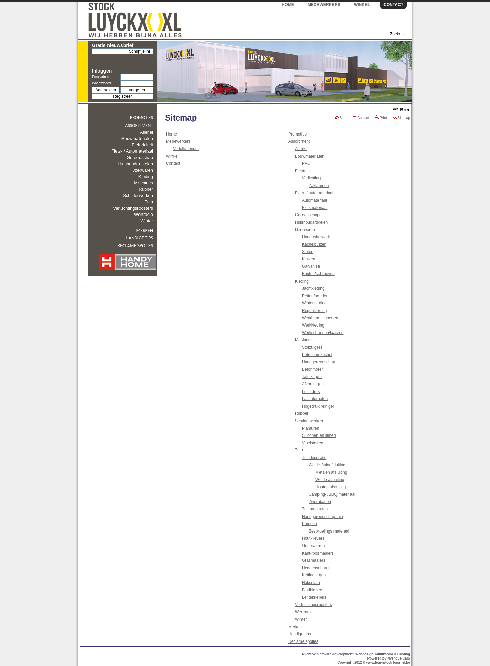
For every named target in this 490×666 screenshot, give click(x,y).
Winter (146, 220)
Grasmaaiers (313, 560)
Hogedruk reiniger (318, 406)
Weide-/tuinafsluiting (327, 465)
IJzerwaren (142, 170)
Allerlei (146, 132)
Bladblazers (312, 590)
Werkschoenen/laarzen (323, 332)
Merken (144, 230)
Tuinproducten (315, 509)
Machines (143, 182)
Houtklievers (313, 538)
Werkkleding (313, 325)
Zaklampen (319, 185)
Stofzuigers (312, 347)
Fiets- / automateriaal (132, 151)
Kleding (145, 176)
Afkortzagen (313, 384)
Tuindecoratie (314, 457)
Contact (393, 4)
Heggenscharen (316, 568)
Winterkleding (314, 303)
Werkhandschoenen (320, 318)
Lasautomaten (315, 398)
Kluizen (308, 259)
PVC (306, 163)
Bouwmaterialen (137, 138)
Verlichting (311, 178)
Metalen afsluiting (331, 472)
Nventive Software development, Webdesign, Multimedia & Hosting (356, 654)
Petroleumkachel (317, 354)
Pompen (309, 523)
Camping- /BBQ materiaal (332, 494)
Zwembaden (320, 501)
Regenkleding (314, 310)
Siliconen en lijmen (319, 435)
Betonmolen (313, 369)
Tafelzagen (312, 376)
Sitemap (401, 118)
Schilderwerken (138, 195)
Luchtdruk (311, 391)
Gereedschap (140, 157)
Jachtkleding (313, 288)
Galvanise (311, 266)
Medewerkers (324, 4)
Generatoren (313, 545)
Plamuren (310, 428)
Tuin (149, 201)
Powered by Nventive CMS (388, 658)
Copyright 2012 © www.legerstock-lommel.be (373, 662)
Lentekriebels (314, 597)
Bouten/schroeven (318, 273)
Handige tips (139, 238)
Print (381, 118)
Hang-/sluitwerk (316, 237)
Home (288, 4)
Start (341, 118)
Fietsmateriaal (314, 207)
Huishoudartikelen (135, 163)
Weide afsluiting (329, 479)
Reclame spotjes (135, 246)
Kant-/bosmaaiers (318, 553)
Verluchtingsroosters (133, 208)
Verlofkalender (186, 148)
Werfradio (143, 214)
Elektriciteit (142, 144)
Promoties (141, 118)
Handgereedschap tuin (322, 516)
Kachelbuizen (314, 244)
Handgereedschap (318, 362)
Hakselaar (311, 582)
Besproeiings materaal (329, 531)
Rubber (145, 189)
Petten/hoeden (315, 296)
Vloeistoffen (312, 443)
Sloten (307, 251)
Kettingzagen (314, 575)
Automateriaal (314, 200)
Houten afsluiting (330, 487)
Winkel (362, 4)
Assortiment (139, 125)
